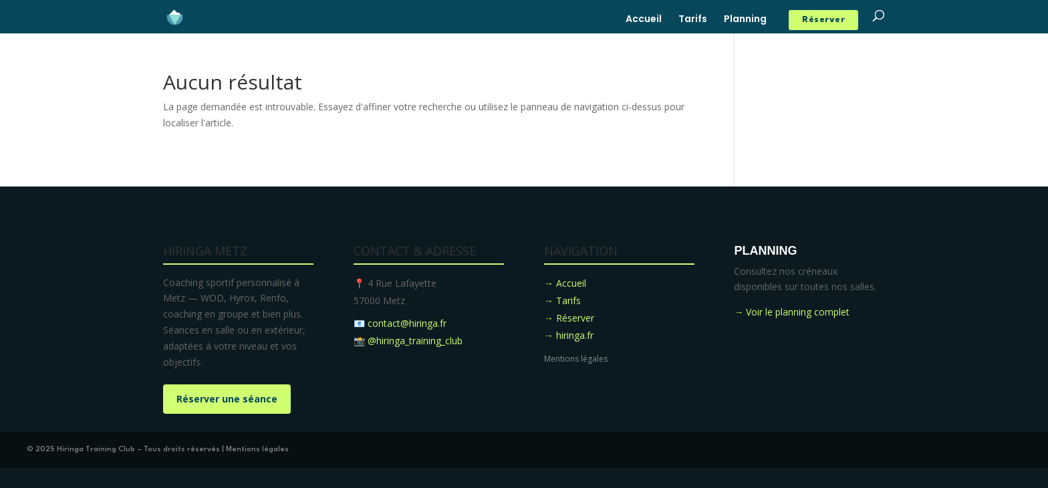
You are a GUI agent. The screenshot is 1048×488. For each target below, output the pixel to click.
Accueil (644, 19)
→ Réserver (569, 318)
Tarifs (692, 19)
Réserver (823, 19)
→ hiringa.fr (569, 335)
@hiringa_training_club (415, 340)
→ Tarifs (562, 300)
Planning (745, 19)
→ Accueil (565, 283)
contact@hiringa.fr (407, 323)
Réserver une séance (226, 398)
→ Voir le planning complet (791, 312)
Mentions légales (576, 358)
